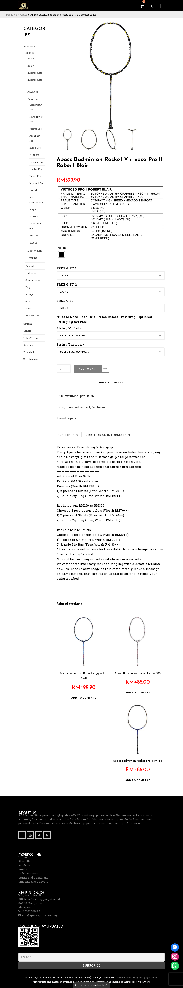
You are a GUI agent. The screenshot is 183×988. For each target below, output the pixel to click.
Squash (27, 324)
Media (22, 869)
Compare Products (91, 985)
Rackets (29, 53)
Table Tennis (30, 338)
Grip (27, 302)
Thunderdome (35, 227)
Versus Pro (35, 129)
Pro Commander (36, 200)
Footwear (30, 273)
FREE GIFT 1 (67, 268)
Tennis (27, 331)
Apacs (72, 418)
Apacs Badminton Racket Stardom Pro (137, 761)
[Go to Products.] (11, 14)
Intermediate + (34, 83)
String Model (69, 328)
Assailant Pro (34, 139)
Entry (30, 59)
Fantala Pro (35, 162)
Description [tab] (67, 435)
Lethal (33, 190)
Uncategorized (31, 359)
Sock (28, 309)
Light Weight (34, 251)
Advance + (33, 99)
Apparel (29, 266)
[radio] (61, 254)
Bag (27, 287)
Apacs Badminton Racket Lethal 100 (137, 673)
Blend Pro (34, 148)
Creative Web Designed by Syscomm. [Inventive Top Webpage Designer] (136, 977)
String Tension (71, 344)
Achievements (28, 873)
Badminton (29, 47)
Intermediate (34, 73)
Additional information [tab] (107, 435)
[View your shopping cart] (142, 6)
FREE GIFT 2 (67, 284)
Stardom (34, 217)
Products (24, 865)
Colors (62, 248)
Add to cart (88, 368)
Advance (32, 92)
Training (32, 258)
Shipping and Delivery (33, 882)
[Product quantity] (64, 368)
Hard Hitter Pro (35, 120)
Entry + (31, 66)
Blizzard (34, 155)
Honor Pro (34, 176)
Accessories (31, 316)
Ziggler (33, 243)
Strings (29, 294)
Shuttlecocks (32, 280)
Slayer (32, 209)
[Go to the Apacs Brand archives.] (23, 14)
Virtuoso (34, 236)
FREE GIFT (65, 301)
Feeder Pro (35, 169)
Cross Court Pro (35, 108)
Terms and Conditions (33, 878)
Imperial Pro (36, 183)
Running (28, 345)
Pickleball (28, 352)
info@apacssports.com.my (39, 915)
